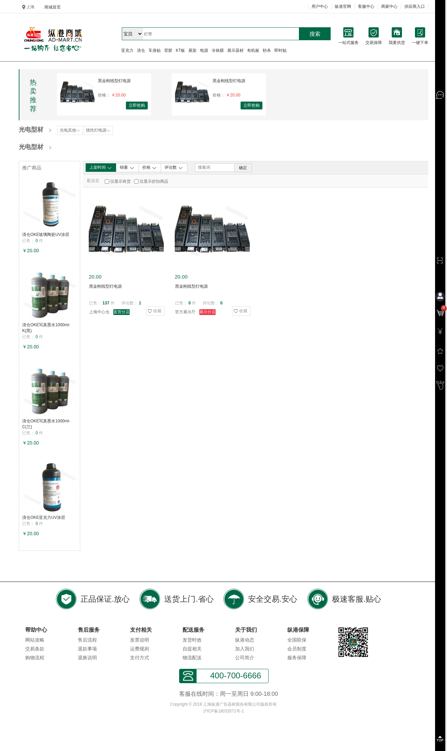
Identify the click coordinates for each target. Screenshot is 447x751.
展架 (192, 50)
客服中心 (366, 6)
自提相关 (192, 648)
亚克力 (127, 50)
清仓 (141, 50)
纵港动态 (244, 640)
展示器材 (235, 50)
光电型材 (31, 129)
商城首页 (52, 7)
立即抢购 (137, 105)
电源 (204, 50)
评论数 (173, 168)
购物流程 (34, 657)
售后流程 (87, 640)
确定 (243, 167)
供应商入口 (414, 6)
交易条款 (34, 648)
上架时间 (100, 168)
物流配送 (192, 657)
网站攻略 (34, 640)
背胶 (168, 50)
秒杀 (267, 50)
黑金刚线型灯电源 (114, 80)
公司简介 (244, 657)
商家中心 (389, 6)
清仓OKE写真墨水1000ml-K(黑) (46, 327)
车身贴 (154, 50)
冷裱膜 (218, 50)
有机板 (253, 50)
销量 (127, 168)
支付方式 (139, 657)
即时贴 (280, 50)
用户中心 (320, 6)
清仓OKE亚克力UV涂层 (43, 517)
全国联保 (296, 640)
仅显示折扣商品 (154, 181)
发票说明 (139, 640)
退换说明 (87, 657)
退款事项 (87, 648)
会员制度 (296, 648)
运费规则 (139, 648)
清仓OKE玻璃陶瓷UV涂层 (45, 234)
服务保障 (296, 657)
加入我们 (244, 648)
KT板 (180, 50)
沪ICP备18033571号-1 (223, 711)
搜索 (314, 34)
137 (105, 303)
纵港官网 (343, 6)
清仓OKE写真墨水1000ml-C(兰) (46, 424)
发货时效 (192, 640)
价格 (149, 168)
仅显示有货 (120, 181)
